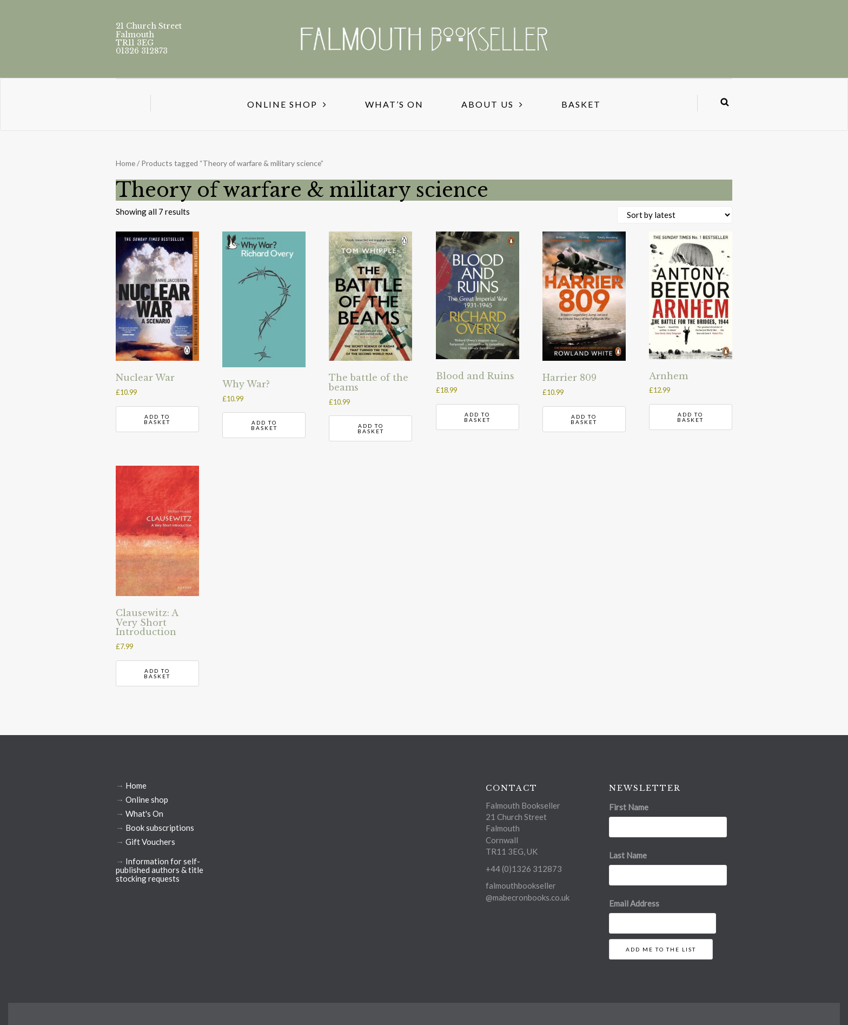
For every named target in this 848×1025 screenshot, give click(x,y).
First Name (628, 807)
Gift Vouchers (150, 842)
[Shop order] (674, 214)
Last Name (628, 855)
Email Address (634, 903)
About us (487, 104)
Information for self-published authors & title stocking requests (159, 869)
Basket (581, 104)
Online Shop (282, 104)
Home (125, 163)
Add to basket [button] (157, 419)
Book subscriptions (159, 827)
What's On (144, 813)
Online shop (146, 799)
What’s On (394, 104)
